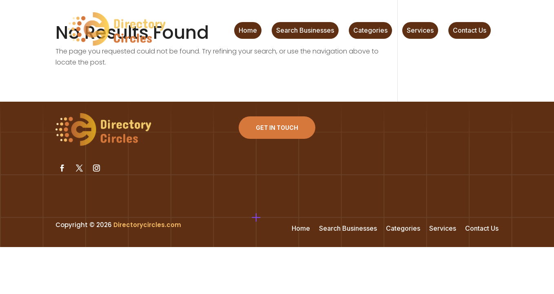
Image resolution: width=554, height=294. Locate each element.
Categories (370, 30)
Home (248, 30)
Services (420, 30)
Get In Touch (277, 127)
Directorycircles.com (147, 224)
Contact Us (469, 30)
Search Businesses (305, 30)
